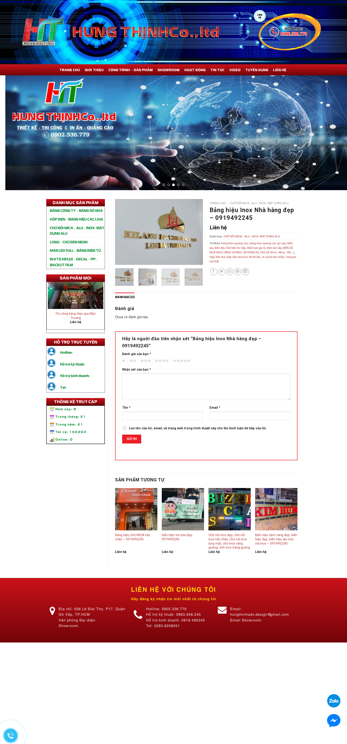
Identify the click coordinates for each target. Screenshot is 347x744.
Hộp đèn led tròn (237, 257)
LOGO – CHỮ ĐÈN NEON (68, 242)
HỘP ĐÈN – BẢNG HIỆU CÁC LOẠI (76, 219)
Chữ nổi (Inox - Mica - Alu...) (277, 252)
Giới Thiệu (94, 70)
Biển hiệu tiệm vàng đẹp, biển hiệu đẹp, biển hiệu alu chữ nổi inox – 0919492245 (276, 539)
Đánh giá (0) (125, 297)
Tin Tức (217, 70)
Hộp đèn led (217, 257)
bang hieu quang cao (234, 243)
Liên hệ (279, 70)
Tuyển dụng (256, 70)
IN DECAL (255, 257)
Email (215, 408)
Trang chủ (218, 203)
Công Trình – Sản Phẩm (130, 70)
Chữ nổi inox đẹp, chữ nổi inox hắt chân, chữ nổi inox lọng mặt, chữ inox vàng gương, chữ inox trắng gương (229, 541)
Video (235, 70)
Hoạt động (195, 70)
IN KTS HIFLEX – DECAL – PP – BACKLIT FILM (74, 262)
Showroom (168, 70)
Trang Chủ (70, 70)
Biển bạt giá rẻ (256, 248)
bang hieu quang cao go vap (267, 243)
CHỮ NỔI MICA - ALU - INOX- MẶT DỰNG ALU (259, 203)
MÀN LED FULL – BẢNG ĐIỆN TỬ (75, 250)
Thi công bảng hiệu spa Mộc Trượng (75, 318)
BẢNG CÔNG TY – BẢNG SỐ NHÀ (76, 210)
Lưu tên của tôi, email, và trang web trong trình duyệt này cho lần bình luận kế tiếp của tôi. (198, 428)
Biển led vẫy (274, 248)
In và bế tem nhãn (273, 257)
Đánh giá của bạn (136, 354)
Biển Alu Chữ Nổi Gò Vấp (230, 248)
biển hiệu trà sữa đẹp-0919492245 (177, 537)
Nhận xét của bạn (136, 369)
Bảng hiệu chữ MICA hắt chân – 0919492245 (132, 537)
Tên (126, 408)
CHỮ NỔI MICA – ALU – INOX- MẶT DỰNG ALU (77, 230)
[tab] (125, 297)
